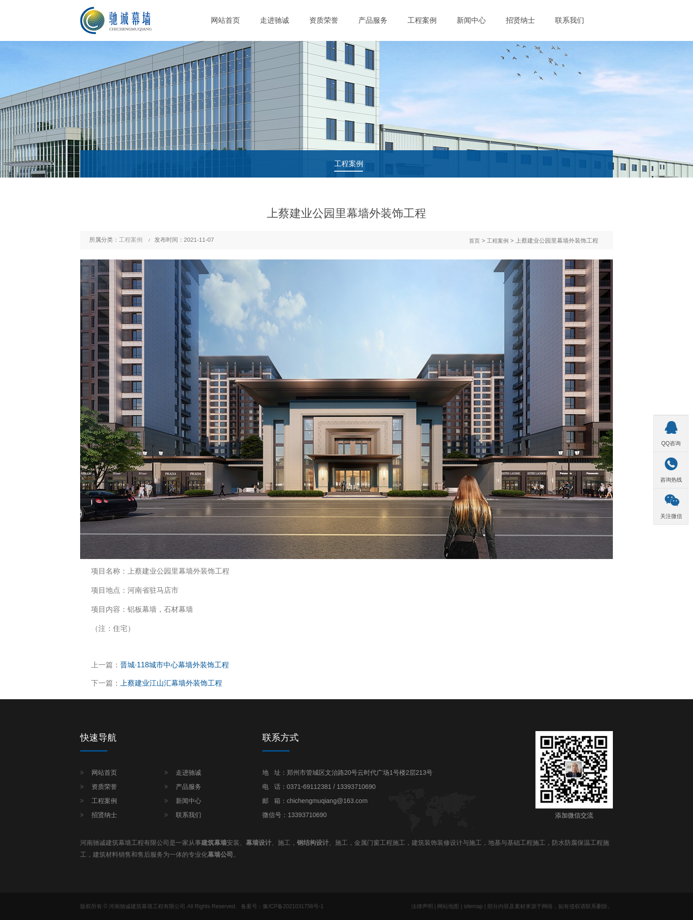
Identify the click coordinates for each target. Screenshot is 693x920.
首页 (474, 241)
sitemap (473, 906)
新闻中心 (471, 20)
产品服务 (372, 20)
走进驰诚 (274, 20)
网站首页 (225, 20)
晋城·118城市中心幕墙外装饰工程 (174, 665)
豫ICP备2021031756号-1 (293, 906)
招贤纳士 (520, 20)
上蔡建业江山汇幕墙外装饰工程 (171, 683)
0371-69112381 (309, 786)
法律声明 (422, 906)
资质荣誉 (323, 20)
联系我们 (569, 20)
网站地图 (448, 906)
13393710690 (356, 786)
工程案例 (422, 20)
